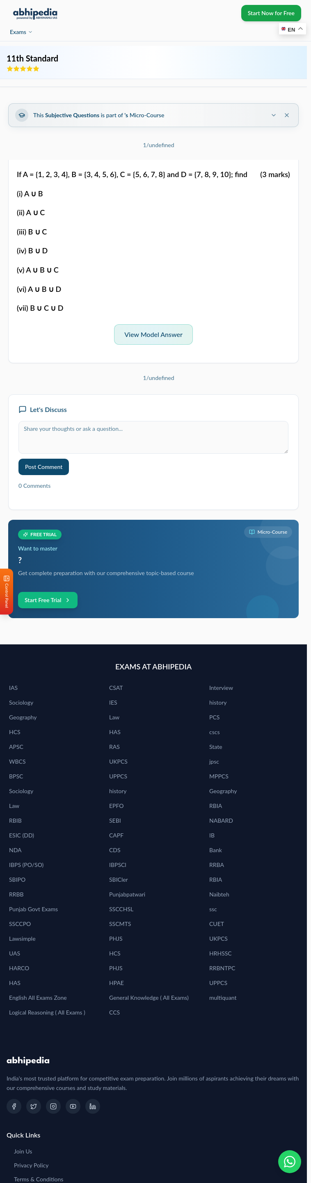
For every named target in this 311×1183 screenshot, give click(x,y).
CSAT (116, 687)
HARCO (19, 968)
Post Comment (43, 466)
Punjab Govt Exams (33, 908)
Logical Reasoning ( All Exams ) (47, 1012)
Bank (215, 849)
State (215, 746)
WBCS (17, 761)
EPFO (116, 805)
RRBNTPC (222, 968)
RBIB (15, 820)
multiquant (223, 997)
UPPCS (118, 776)
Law (114, 717)
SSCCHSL (121, 908)
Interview (221, 687)
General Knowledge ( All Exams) (149, 997)
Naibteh (219, 894)
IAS (13, 687)
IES (113, 702)
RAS (114, 746)
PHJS (116, 938)
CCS (114, 1012)
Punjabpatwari (127, 894)
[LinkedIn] (92, 1106)
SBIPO (17, 879)
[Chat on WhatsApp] (289, 1161)
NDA (15, 849)
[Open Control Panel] (6, 591)
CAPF (116, 835)
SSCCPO (20, 923)
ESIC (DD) (21, 835)
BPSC (16, 776)
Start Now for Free (271, 12)
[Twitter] (33, 1106)
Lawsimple (22, 938)
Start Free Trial (48, 599)
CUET (216, 923)
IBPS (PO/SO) (26, 864)
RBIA (215, 805)
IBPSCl (117, 864)
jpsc (214, 761)
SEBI (115, 820)
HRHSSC (220, 953)
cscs (214, 731)
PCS (214, 717)
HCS (15, 731)
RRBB (16, 894)
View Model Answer (153, 334)
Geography (23, 717)
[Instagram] (53, 1106)
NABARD (221, 820)
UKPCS (118, 761)
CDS (115, 849)
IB (212, 835)
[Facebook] (14, 1106)
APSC (16, 746)
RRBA (216, 864)
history (217, 702)
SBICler (118, 879)
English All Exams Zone (38, 997)
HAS (115, 731)
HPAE (116, 982)
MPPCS (219, 776)
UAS (14, 953)
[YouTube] (73, 1106)
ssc (213, 908)
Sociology (21, 702)
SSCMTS (120, 923)
